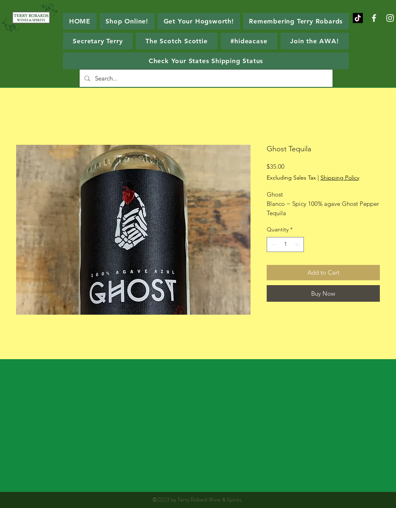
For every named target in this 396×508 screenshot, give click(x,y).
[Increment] (298, 244)
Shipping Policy (339, 177)
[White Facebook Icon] (374, 18)
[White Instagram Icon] (390, 18)
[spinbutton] (285, 244)
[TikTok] (358, 18)
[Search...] (205, 78)
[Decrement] (273, 244)
